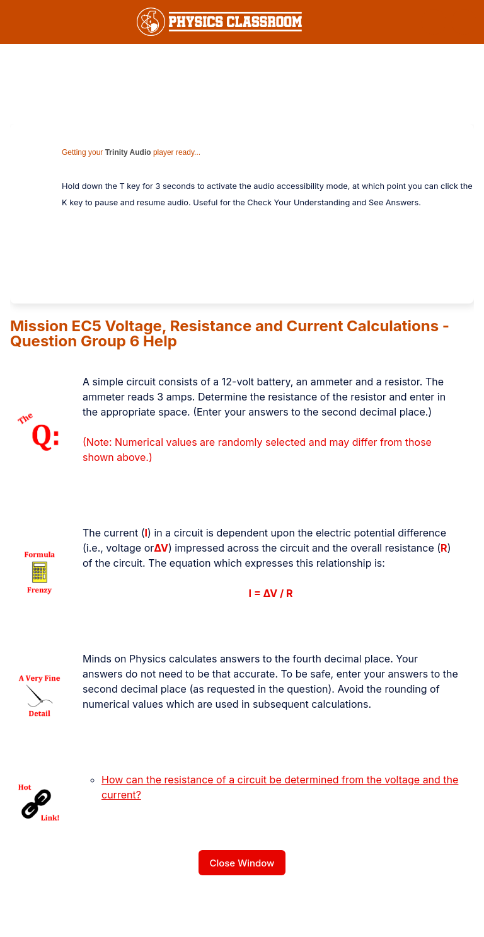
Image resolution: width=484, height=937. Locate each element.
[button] (433, 22)
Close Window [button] (241, 863)
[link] (219, 22)
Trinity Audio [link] (128, 152)
